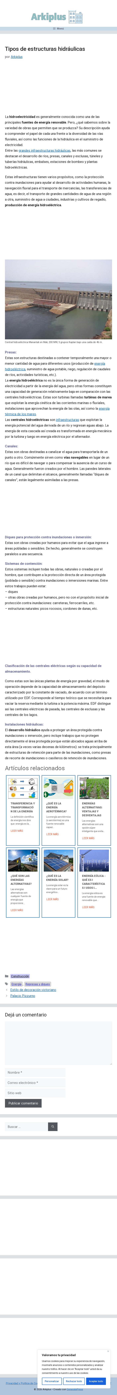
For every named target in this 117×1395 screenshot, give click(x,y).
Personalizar (52, 1381)
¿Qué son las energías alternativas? (21, 879)
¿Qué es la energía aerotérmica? (56, 807)
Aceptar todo (96, 1381)
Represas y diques (38, 984)
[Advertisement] (58, 89)
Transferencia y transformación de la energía (23, 807)
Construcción (20, 976)
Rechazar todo (74, 1381)
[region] (73, 1369)
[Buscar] (53, 1126)
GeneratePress (75, 1389)
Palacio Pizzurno (22, 996)
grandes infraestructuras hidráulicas (44, 150)
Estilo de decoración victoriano (33, 990)
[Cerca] (108, 1351)
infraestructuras (67, 420)
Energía (16, 984)
